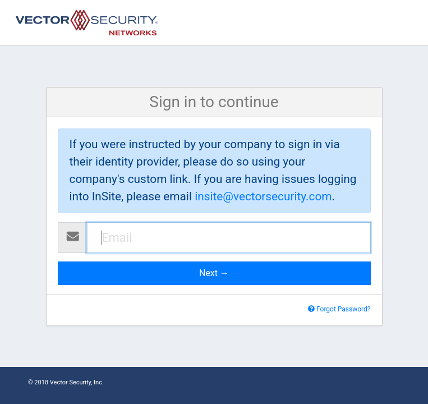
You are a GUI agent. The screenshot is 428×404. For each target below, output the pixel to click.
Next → (214, 273)
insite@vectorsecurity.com (263, 196)
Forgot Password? (339, 309)
